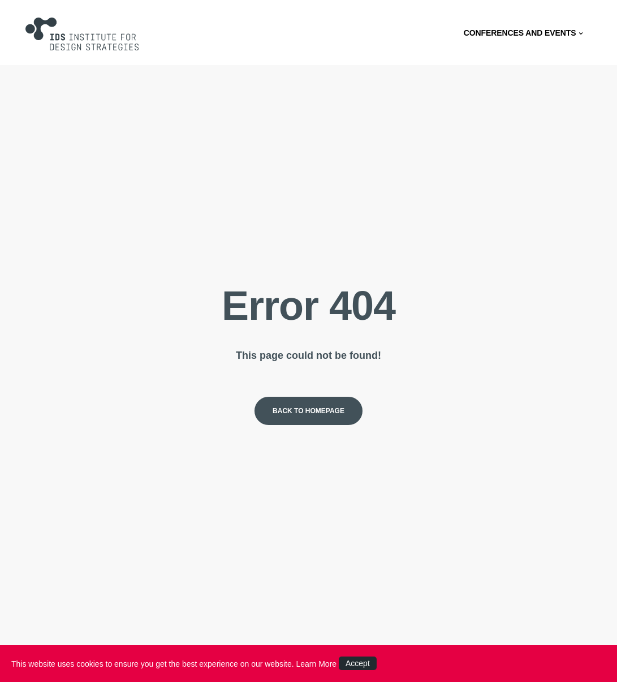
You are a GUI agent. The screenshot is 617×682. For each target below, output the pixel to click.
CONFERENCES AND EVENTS (525, 28)
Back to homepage (308, 411)
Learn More (316, 663)
